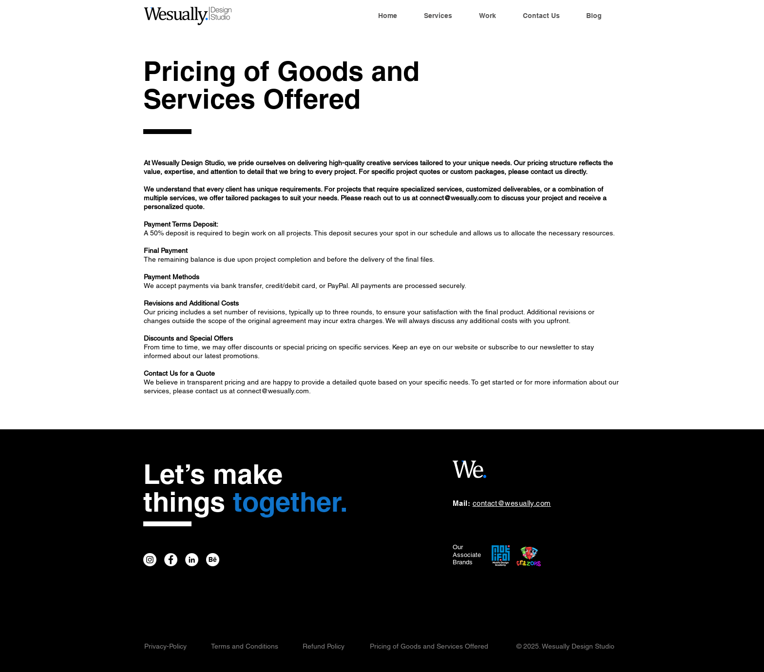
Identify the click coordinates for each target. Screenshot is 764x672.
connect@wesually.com (456, 198)
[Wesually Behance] (212, 559)
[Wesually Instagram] (149, 559)
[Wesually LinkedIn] (191, 559)
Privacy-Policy (165, 646)
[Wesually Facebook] (170, 559)
